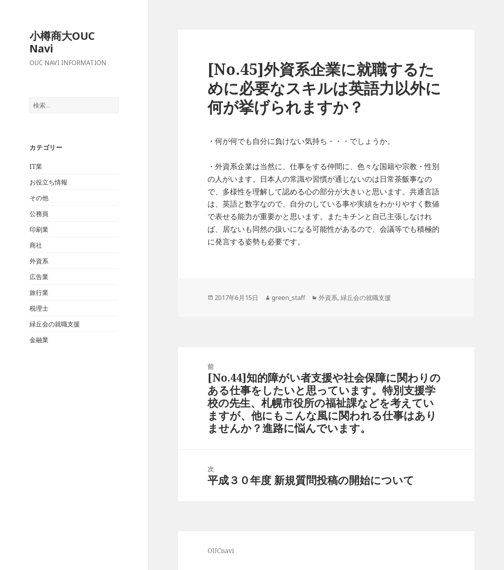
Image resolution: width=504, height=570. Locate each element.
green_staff (288, 297)
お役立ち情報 (48, 182)
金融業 (39, 339)
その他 (39, 198)
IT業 (36, 166)
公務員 (39, 213)
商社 (36, 245)
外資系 (39, 261)
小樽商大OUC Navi (62, 42)
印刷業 (39, 229)
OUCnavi (221, 550)
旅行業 (39, 292)
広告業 (39, 276)
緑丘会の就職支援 (55, 324)
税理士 (39, 308)
